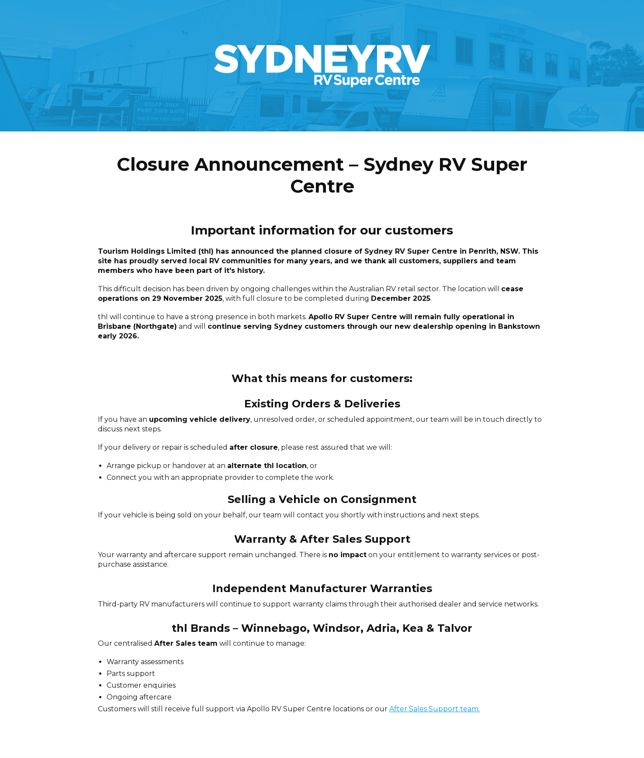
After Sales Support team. (434, 709)
